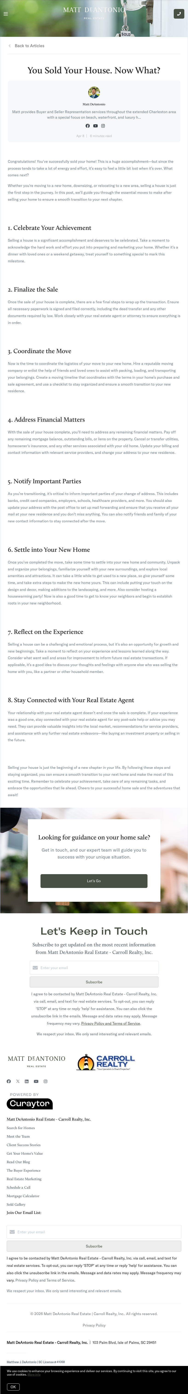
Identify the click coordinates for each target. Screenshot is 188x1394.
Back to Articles (29, 45)
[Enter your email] (98, 968)
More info (34, 1374)
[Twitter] (18, 1081)
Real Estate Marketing (24, 1179)
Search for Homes (21, 1128)
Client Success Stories (23, 1145)
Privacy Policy (94, 1325)
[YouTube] (36, 1081)
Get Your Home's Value (25, 1153)
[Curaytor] (30, 1108)
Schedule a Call (18, 1187)
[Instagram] (45, 1081)
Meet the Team (18, 1136)
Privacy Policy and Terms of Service (110, 1023)
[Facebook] (9, 1081)
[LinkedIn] (27, 1081)
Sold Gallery (16, 1204)
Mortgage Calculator (23, 1196)
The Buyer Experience (23, 1170)
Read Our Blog (18, 1162)
